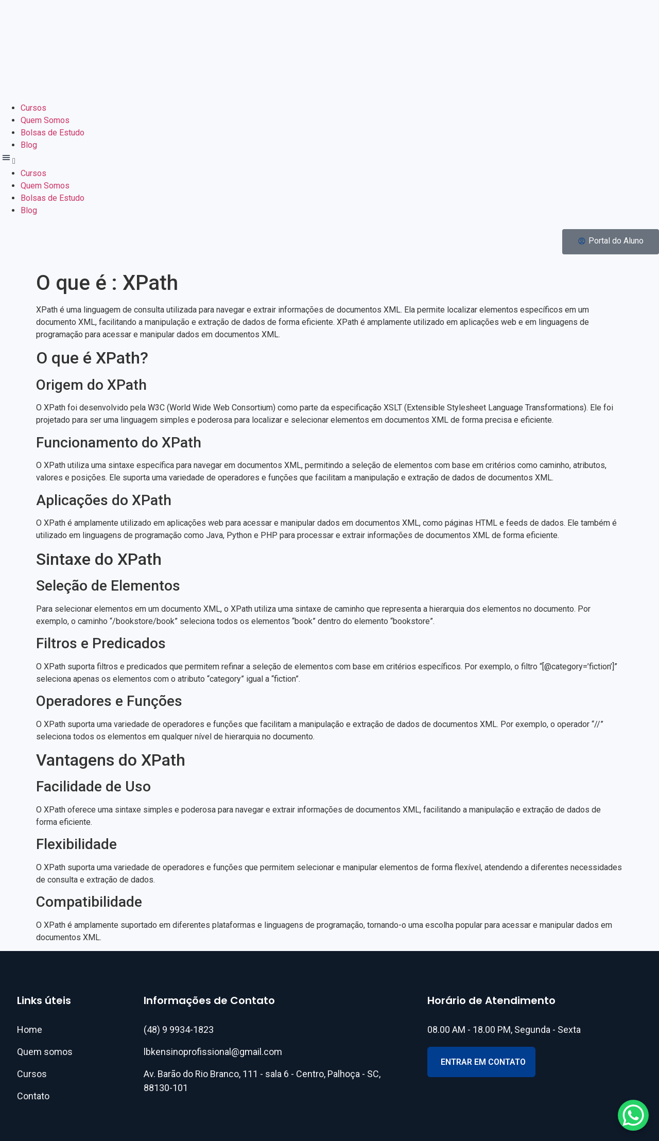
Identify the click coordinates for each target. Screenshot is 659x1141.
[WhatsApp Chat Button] (633, 1115)
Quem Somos (45, 120)
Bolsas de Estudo (52, 132)
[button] (329, 159)
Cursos (33, 108)
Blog (29, 145)
